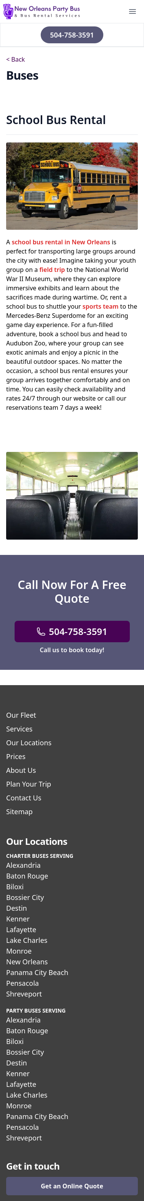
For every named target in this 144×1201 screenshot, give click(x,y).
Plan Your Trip (28, 784)
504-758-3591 (72, 34)
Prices (15, 756)
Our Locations (28, 742)
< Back (15, 59)
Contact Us (23, 797)
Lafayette (21, 929)
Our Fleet (21, 715)
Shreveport (24, 993)
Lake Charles (26, 940)
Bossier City (25, 897)
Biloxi (15, 886)
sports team (101, 306)
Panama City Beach (37, 972)
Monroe (18, 951)
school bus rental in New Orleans (61, 242)
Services (19, 728)
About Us (21, 770)
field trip (52, 269)
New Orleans (27, 961)
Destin (16, 908)
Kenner (18, 918)
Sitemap (19, 811)
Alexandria (23, 865)
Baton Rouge (27, 875)
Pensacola (22, 983)
